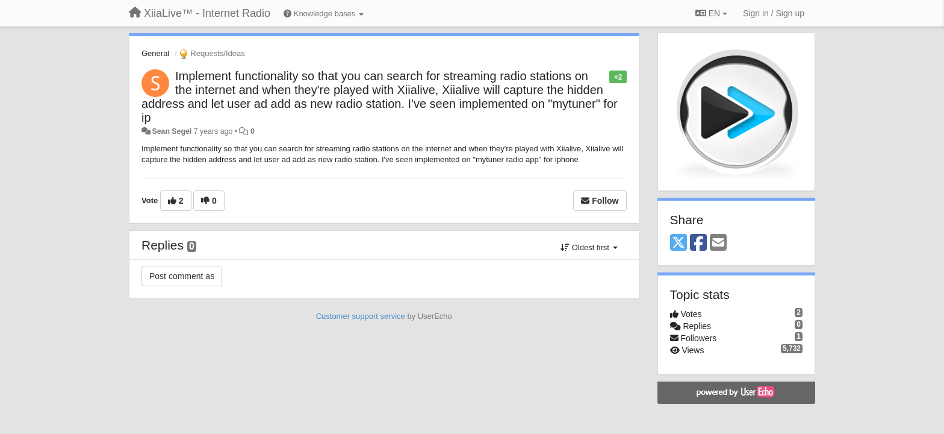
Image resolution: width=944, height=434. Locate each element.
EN (711, 13)
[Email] (718, 243)
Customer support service (360, 316)
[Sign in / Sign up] (773, 13)
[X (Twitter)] (678, 243)
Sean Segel (171, 131)
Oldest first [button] (588, 247)
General (155, 53)
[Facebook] (698, 243)
